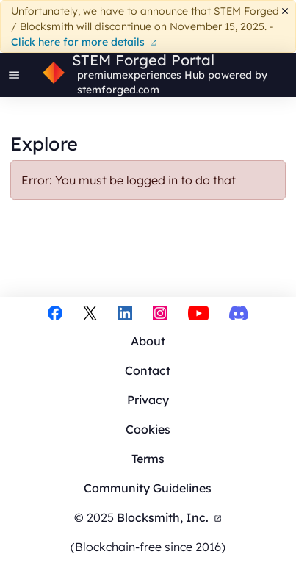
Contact (147, 370)
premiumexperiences (129, 75)
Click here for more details (84, 41)
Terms (148, 458)
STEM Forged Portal (143, 60)
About (148, 341)
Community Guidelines (148, 488)
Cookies (148, 429)
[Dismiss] (285, 11)
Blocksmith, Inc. (169, 517)
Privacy (148, 399)
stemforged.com (118, 89)
